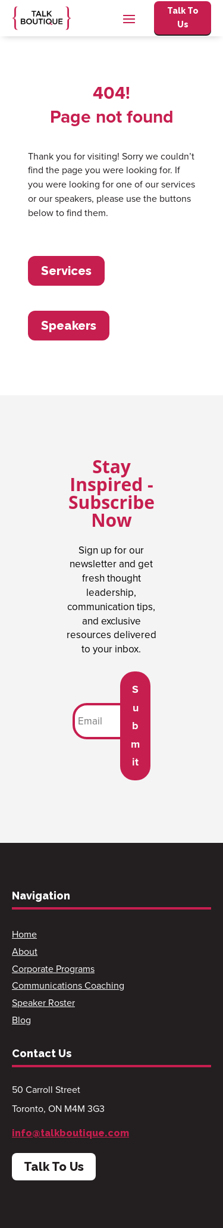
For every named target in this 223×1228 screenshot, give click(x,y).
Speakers (68, 325)
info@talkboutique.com (70, 1133)
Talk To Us (183, 18)
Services (66, 271)
